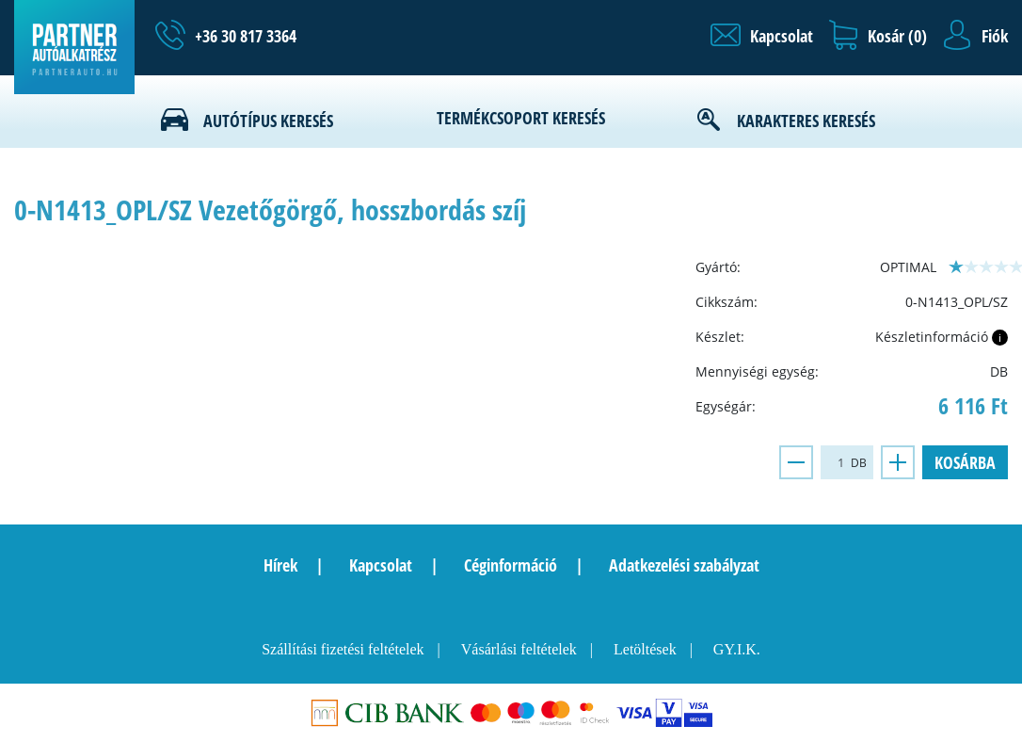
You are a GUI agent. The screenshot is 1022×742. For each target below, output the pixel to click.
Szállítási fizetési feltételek (342, 649)
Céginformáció (510, 565)
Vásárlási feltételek (519, 649)
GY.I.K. (736, 649)
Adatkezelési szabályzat (684, 565)
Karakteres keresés (806, 120)
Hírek (280, 565)
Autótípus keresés (268, 120)
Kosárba (965, 462)
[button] (762, 35)
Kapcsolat (380, 565)
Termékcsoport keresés (521, 117)
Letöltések (645, 649)
